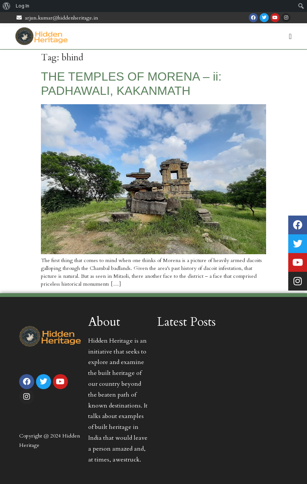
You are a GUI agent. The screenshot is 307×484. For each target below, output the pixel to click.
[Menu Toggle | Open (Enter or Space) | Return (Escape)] (290, 36)
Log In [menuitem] (22, 6)
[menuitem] (6, 6)
